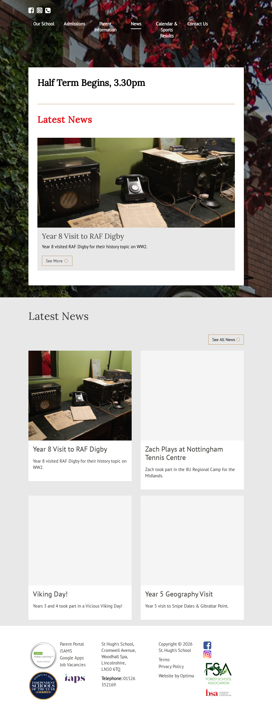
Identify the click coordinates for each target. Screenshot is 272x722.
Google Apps (72, 658)
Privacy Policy (171, 666)
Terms (164, 659)
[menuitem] (43, 23)
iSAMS (66, 651)
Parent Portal (72, 644)
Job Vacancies (73, 664)
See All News (226, 339)
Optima (187, 676)
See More (57, 261)
